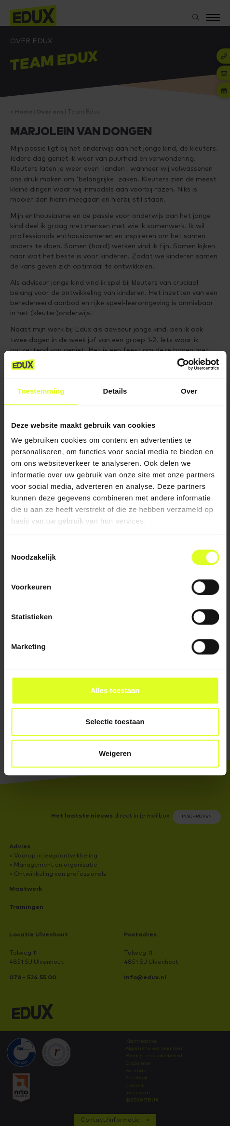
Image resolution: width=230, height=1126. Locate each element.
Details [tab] (115, 391)
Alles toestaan (115, 690)
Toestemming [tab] (41, 391)
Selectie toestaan (115, 721)
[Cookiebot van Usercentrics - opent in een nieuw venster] (177, 364)
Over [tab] (189, 391)
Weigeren (115, 753)
